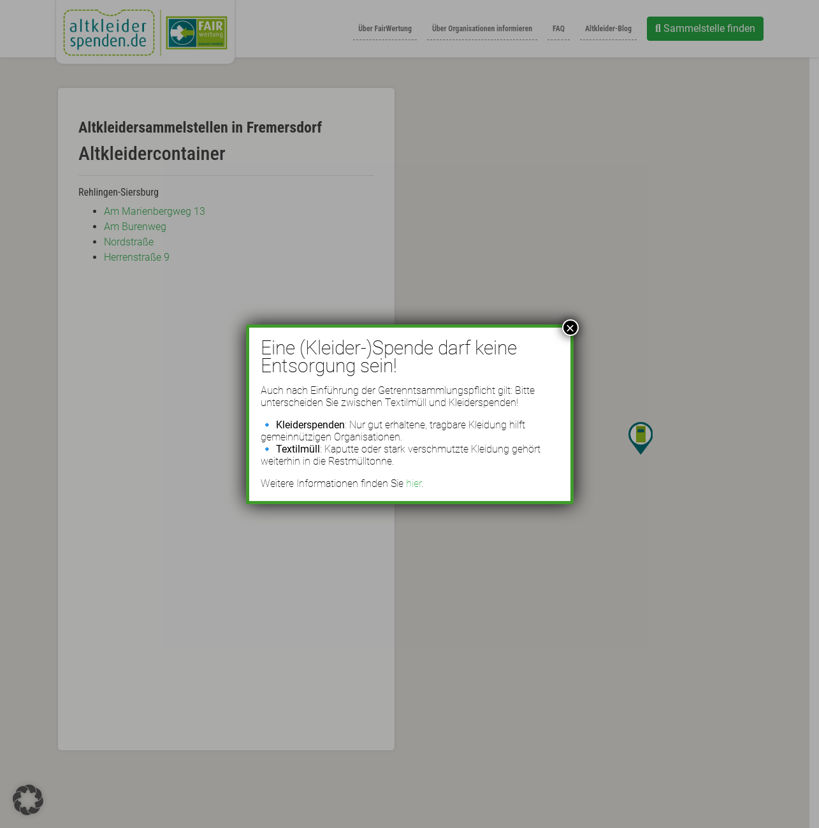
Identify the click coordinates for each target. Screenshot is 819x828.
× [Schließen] (569, 327)
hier (413, 483)
